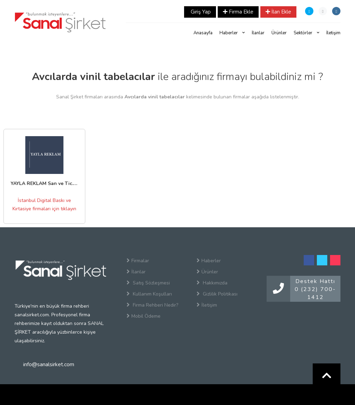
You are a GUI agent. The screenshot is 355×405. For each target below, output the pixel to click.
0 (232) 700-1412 (315, 293)
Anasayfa (203, 33)
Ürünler (279, 33)
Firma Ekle (238, 11)
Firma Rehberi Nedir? (152, 304)
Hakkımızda (212, 282)
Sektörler (306, 33)
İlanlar (258, 33)
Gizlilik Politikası (217, 293)
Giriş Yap (200, 11)
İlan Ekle (278, 11)
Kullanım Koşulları (149, 293)
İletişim (333, 33)
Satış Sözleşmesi (148, 282)
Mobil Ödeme (144, 315)
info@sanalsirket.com (48, 364)
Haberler (232, 33)
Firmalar (138, 260)
